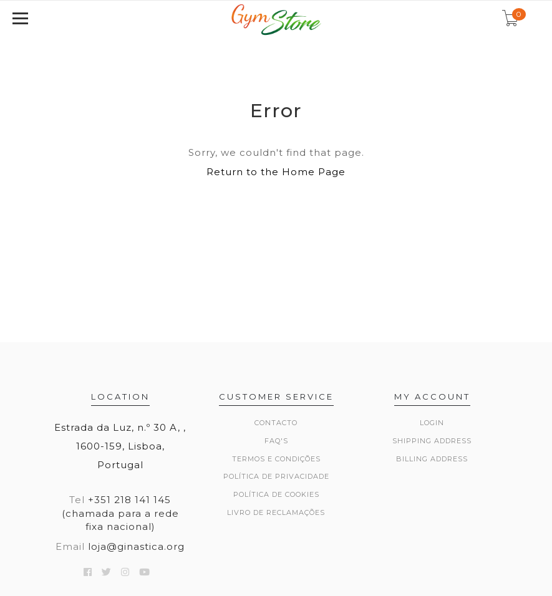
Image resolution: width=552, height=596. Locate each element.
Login (432, 422)
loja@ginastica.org (136, 546)
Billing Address (432, 458)
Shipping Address (432, 440)
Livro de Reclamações (276, 512)
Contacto (276, 422)
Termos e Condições (276, 458)
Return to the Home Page (276, 172)
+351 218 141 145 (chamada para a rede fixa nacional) (120, 513)
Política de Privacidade (276, 476)
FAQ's (276, 440)
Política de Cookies (276, 494)
